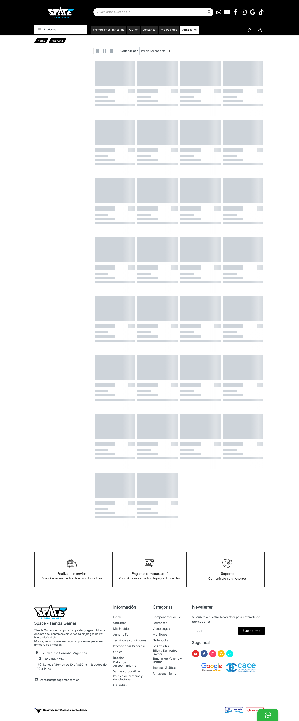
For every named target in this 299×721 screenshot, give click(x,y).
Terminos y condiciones (129, 640)
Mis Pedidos (121, 628)
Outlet (117, 652)
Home (41, 40)
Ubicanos (119, 623)
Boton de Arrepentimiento (124, 664)
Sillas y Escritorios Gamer (165, 652)
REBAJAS (57, 40)
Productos (61, 29)
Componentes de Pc (167, 617)
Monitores (160, 634)
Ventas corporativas (126, 671)
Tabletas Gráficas (164, 667)
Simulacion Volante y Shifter (167, 660)
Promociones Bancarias (129, 646)
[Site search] (149, 12)
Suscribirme (251, 631)
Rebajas (118, 657)
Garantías (120, 685)
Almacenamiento (164, 673)
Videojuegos (161, 628)
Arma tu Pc (120, 634)
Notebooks (160, 640)
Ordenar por (129, 51)
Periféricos (160, 623)
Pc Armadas (161, 646)
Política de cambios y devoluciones (128, 677)
